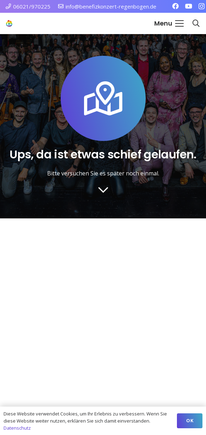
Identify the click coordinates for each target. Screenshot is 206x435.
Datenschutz (17, 428)
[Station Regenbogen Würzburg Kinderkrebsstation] (9, 23)
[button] (169, 23)
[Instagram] (202, 6)
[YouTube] (188, 6)
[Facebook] (175, 6)
